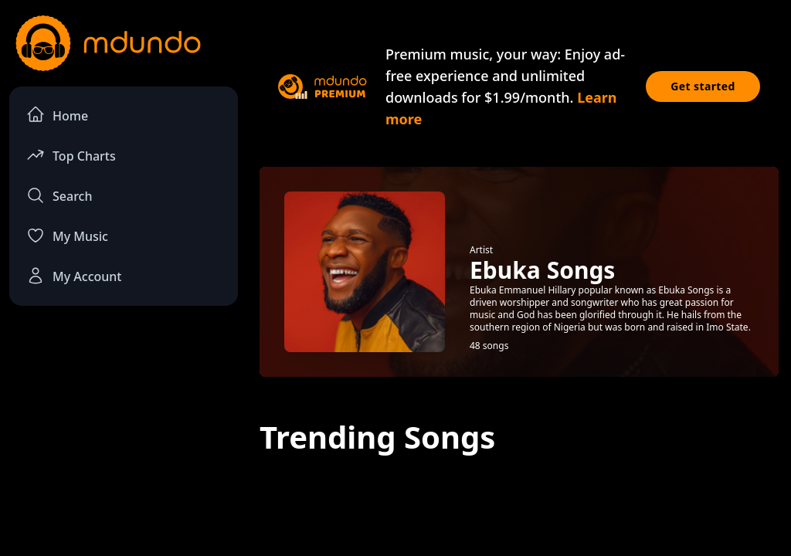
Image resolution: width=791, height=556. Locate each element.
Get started (702, 86)
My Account (73, 275)
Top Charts (71, 154)
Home (57, 114)
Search (59, 195)
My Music (67, 235)
